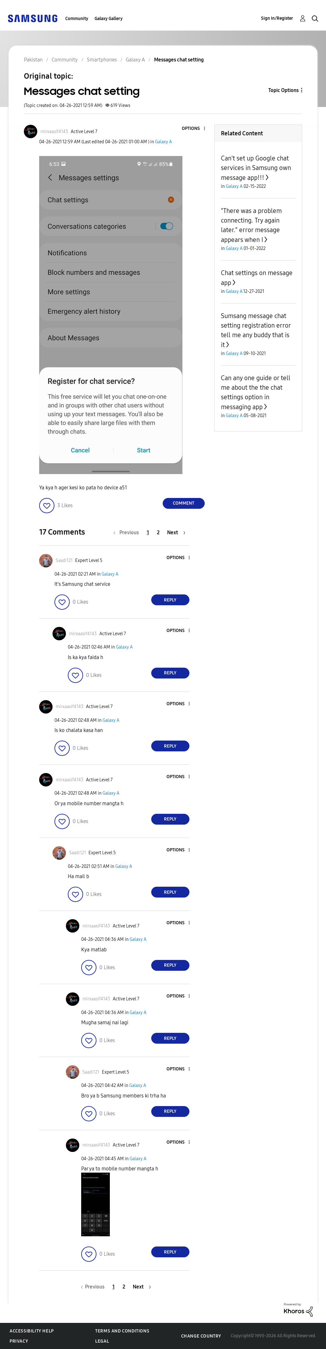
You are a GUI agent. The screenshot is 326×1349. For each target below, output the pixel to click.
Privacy (19, 1341)
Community (76, 18)
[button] (193, 129)
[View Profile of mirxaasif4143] (54, 131)
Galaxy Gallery (109, 18)
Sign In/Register (277, 18)
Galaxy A (163, 142)
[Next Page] (176, 532)
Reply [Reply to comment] (170, 600)
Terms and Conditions (122, 1331)
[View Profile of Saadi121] (64, 560)
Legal (102, 1341)
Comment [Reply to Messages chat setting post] (183, 503)
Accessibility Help (32, 1331)
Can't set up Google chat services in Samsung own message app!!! (256, 167)
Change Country (201, 1336)
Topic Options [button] (283, 90)
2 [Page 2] (158, 532)
